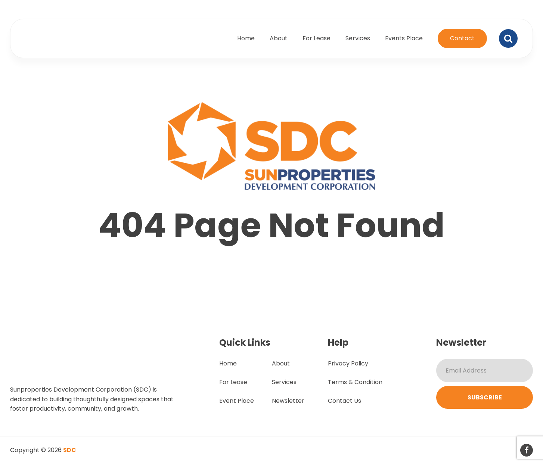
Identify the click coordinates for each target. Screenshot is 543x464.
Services (357, 38)
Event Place (236, 400)
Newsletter (288, 400)
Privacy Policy (348, 363)
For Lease (316, 38)
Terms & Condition (355, 382)
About (279, 38)
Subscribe (485, 397)
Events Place (404, 38)
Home (246, 38)
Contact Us (344, 400)
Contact (462, 38)
